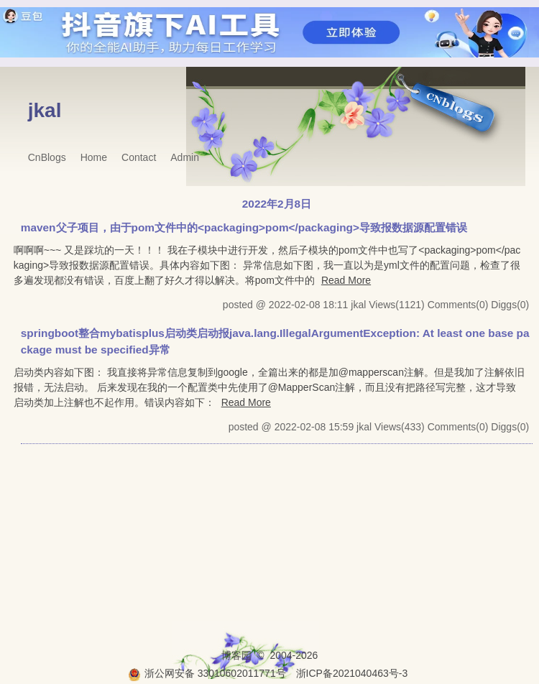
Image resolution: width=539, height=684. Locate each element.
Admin (184, 157)
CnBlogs (47, 157)
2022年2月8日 (276, 204)
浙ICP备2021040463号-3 (352, 673)
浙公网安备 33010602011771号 (207, 673)
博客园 (236, 655)
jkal (45, 110)
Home (93, 157)
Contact (138, 157)
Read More (346, 280)
